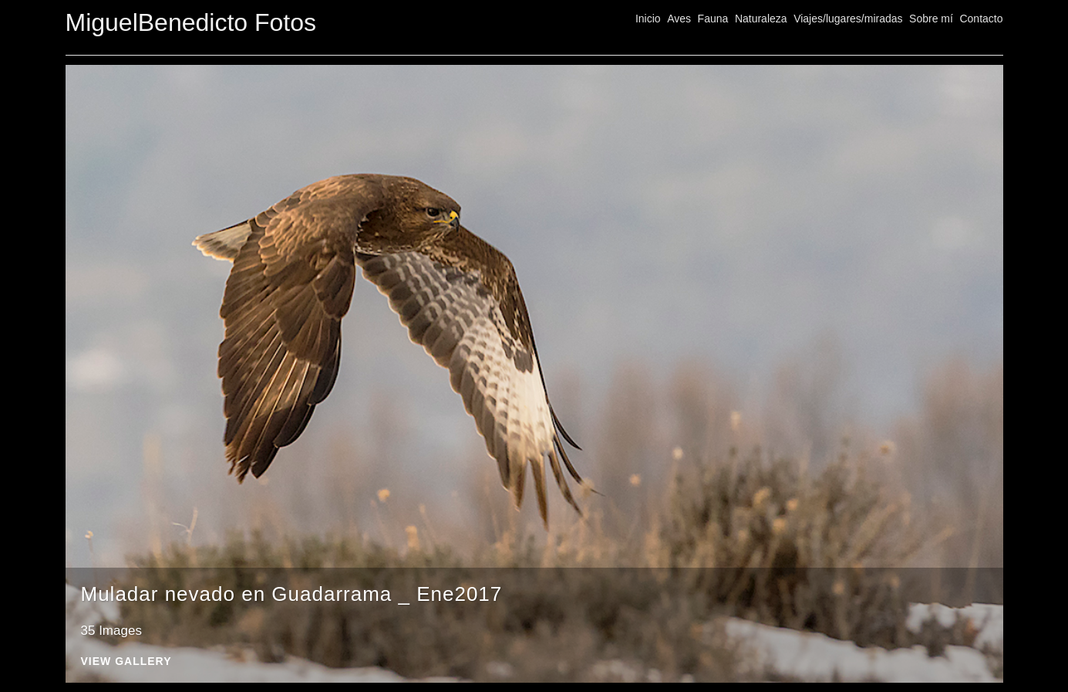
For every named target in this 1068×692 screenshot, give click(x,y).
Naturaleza (761, 18)
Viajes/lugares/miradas (847, 18)
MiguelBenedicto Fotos (191, 22)
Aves (679, 18)
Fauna (713, 18)
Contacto (980, 18)
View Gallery (126, 661)
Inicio (648, 18)
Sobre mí (931, 18)
